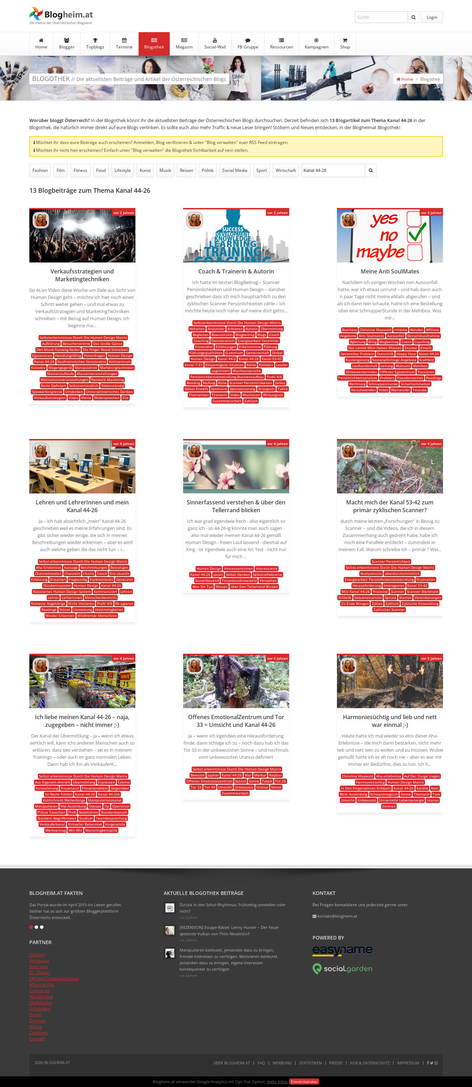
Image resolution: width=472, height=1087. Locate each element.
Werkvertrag (55, 830)
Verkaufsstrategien (50, 397)
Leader (282, 364)
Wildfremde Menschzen (97, 615)
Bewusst (198, 775)
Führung (270, 346)
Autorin (251, 328)
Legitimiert (220, 370)
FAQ (261, 1062)
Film (61, 170)
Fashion (40, 170)
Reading (193, 382)
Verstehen (268, 580)
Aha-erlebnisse (388, 776)
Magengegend (60, 367)
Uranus (262, 787)
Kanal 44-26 (44, 361)
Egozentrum (42, 355)
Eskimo (124, 782)
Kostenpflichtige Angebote (394, 359)
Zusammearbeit (235, 793)
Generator (124, 579)
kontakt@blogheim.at (335, 916)
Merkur (260, 775)
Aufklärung (51, 343)
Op (106, 806)
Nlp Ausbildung (73, 806)
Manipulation (86, 367)
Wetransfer (400, 389)
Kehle (251, 364)
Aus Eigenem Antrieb (52, 782)
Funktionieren (101, 579)
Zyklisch (251, 400)
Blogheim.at (61, 13)
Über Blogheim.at (231, 1062)
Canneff (37, 1039)
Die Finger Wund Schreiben (105, 349)
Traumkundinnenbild (239, 580)
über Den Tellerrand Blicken (254, 586)
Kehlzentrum (119, 361)
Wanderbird (41, 997)
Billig (372, 341)
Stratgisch (266, 388)
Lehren (126, 591)
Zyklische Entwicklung (420, 603)
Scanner (397, 591)
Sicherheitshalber (415, 383)
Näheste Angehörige (48, 603)
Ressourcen (281, 44)
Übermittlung (272, 328)
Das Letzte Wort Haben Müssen (375, 347)
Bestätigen (119, 567)
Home (41, 44)
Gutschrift (385, 353)
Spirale (390, 597)
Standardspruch (114, 812)
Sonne (254, 781)
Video (73, 397)
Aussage (71, 567)
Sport (261, 170)
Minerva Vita (41, 985)
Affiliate (432, 329)
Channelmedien (48, 573)
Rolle (222, 382)
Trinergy (37, 1021)
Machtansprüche (247, 370)
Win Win (75, 830)
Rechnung (357, 383)
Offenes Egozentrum (397, 371)
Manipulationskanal (105, 800)
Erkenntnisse (250, 346)
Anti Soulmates (371, 335)
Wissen (222, 586)
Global (277, 352)
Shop (345, 44)
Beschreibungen (94, 567)
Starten (405, 597)
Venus (276, 787)
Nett (435, 788)
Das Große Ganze (107, 343)
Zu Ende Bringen (355, 603)
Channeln (72, 573)
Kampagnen (316, 44)
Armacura (39, 961)
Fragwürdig (78, 579)
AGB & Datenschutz (370, 1062)
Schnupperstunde (383, 383)
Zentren (389, 806)
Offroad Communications (54, 979)
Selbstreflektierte (267, 574)
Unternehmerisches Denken (109, 391)
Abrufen (416, 329)
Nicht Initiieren (81, 603)
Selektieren (88, 812)
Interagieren (394, 585)
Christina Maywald (375, 329)
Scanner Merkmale (422, 591)
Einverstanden (304, 1081)
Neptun (275, 775)
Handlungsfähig (68, 355)
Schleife (344, 597)
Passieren (426, 371)
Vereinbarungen (427, 597)
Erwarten (58, 579)
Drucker (411, 347)
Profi (72, 812)
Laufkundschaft (365, 365)
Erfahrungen (226, 346)
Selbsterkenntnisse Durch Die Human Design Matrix (83, 337)
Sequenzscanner (368, 597)
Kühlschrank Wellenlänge (64, 800)
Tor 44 (209, 787)
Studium (86, 818)
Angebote (348, 335)
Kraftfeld (426, 359)
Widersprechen (107, 397)
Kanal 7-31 (194, 364)
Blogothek (154, 44)
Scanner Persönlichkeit (391, 561)
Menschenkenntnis (101, 597)
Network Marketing (107, 379)
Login (432, 17)
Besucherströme (76, 343)
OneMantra (40, 1003)
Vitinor (35, 1027)
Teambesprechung (111, 818)
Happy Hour (406, 353)
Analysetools (371, 573)
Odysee (95, 806)
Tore (436, 794)
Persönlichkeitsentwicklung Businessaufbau (227, 376)
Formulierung (47, 788)
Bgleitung (358, 341)
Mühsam (403, 365)
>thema (400, 329)
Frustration (425, 579)
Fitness (80, 170)
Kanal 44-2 (227, 358)
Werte (86, 397)
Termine (124, 44)
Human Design (120, 355)
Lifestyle (123, 170)
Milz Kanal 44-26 (356, 591)
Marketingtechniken (117, 367)
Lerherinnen (72, 597)
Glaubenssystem (57, 585)
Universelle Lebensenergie (401, 800)
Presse (336, 1062)
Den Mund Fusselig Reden (58, 349)
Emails (426, 347)
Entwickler (204, 346)
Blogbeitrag (245, 334)
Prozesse (380, 591)
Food (101, 170)
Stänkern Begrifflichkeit (56, 818)
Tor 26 (280, 781)
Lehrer (53, 597)
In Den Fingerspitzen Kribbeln (366, 788)
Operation (120, 806)
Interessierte (267, 568)
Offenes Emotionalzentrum (209, 781)
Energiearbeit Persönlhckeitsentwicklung (379, 579)
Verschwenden (363, 389)
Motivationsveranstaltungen (64, 379)
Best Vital (38, 967)
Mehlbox (420, 365)
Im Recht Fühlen (58, 794)
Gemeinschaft (257, 352)
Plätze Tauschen (51, 812)
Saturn (240, 781)
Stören (64, 609)
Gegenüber (120, 788)
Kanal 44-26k (109, 794)
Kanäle (422, 788)
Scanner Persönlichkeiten (250, 382)
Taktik (283, 388)
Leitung (386, 365)
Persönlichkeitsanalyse (357, 377)
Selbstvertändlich (83, 385)
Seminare (219, 388)
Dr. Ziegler (39, 973)
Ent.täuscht (119, 573)
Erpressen (106, 782)
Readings (433, 377)
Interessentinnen (238, 568)
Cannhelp (38, 1033)
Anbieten (235, 328)
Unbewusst (244, 787)
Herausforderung (366, 585)
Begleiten (201, 334)
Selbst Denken (238, 574)
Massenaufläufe (60, 373)
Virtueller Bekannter (85, 824)
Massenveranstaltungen (97, 373)
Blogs (261, 334)
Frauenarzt (70, 788)
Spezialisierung (242, 388)
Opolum (37, 955)
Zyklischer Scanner (389, 609)
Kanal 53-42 (272, 358)
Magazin (184, 44)
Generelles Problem (357, 353)
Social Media (234, 170)
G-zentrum (234, 352)
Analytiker (216, 328)
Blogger (67, 44)
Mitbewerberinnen (361, 371)
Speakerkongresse (47, 391)
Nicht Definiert (53, 385)
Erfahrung (39, 579)
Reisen (186, 170)
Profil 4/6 (274, 376)
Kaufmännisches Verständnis (81, 361)
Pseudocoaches (410, 377)
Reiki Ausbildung (353, 794)
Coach (274, 334)
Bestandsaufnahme (423, 335)
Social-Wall (215, 44)
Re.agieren (124, 603)
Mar (248, 775)
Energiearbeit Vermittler (258, 340)
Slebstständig (112, 385)
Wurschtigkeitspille (101, 830)
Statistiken (310, 1062)
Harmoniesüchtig (370, 782)
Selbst (280, 382)
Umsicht (225, 787)
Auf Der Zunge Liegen (422, 776)
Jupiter (213, 775)
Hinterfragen (94, 355)
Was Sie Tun (202, 586)
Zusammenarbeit (226, 400)
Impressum (408, 1062)
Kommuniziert (105, 591)
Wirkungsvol (273, 394)
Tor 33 (196, 787)
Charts (88, 573)
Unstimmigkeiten (109, 609)
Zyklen (377, 603)
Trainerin (219, 394)
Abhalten (197, 328)
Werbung (282, 1062)
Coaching (201, 340)
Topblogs (95, 44)
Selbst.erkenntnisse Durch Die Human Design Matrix (83, 561)
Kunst (145, 170)
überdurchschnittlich (402, 573)
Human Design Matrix (405, 782)
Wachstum (251, 394)
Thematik (422, 794)
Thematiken (199, 394)
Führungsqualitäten (206, 352)
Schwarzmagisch (384, 794)
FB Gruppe (248, 44)
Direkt (35, 1015)
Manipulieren (46, 806)
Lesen (218, 574)
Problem (387, 377)
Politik (208, 170)
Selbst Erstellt (196, 388)
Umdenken (74, 391)
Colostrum (39, 991)
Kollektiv (38, 367)
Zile (125, 397)
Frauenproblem (95, 788)
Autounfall (395, 335)
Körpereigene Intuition (224, 364)
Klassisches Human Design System (62, 591)
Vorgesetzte (115, 824)
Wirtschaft (286, 170)
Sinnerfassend (207, 580)
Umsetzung (82, 609)
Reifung (209, 382)
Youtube (420, 389)
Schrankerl (40, 1009)
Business (349, 329)
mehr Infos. (277, 1081)
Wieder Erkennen (60, 615)
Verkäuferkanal (52, 824)
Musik (165, 170)
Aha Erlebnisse (48, 567)
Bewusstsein (222, 334)
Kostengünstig (357, 359)
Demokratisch (223, 340)
